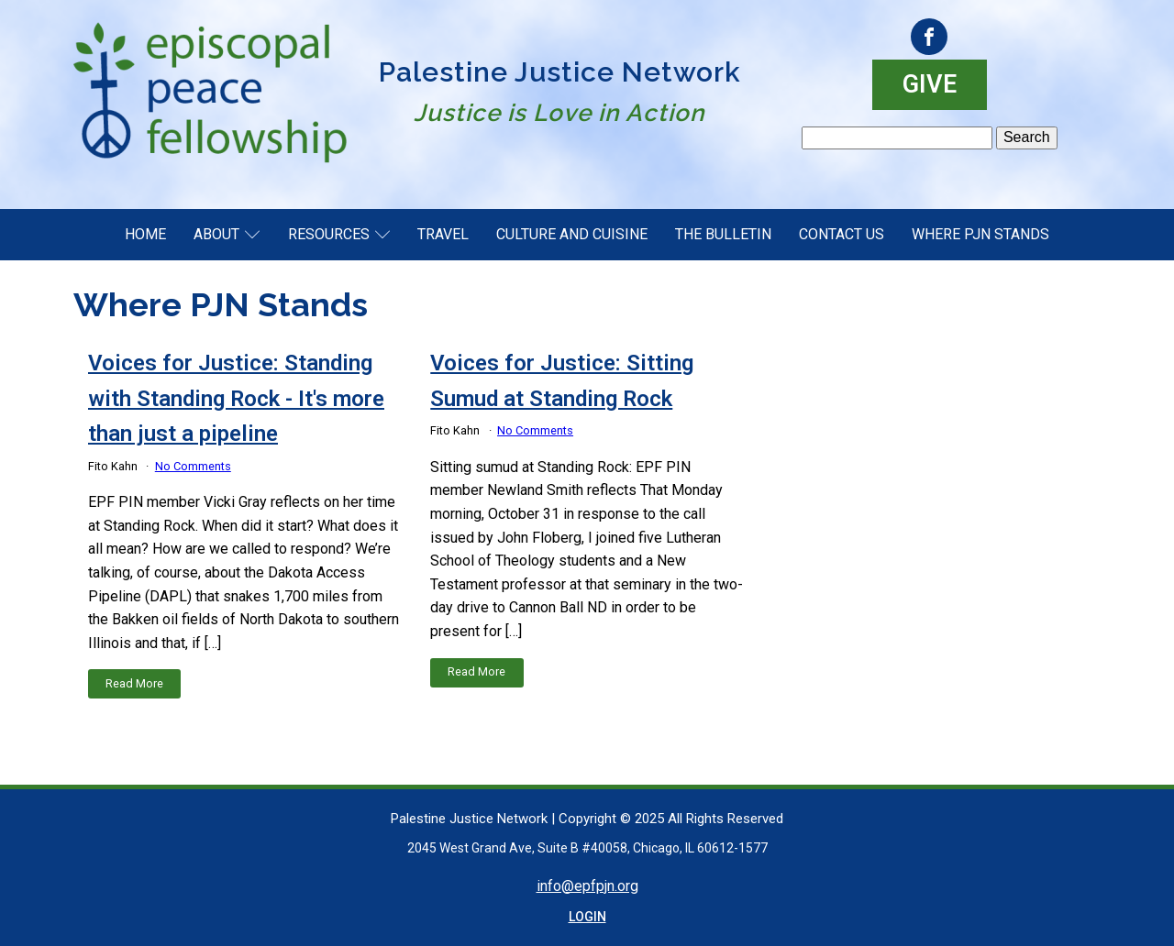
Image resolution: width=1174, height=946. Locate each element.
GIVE (930, 84)
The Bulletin (723, 234)
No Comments (193, 466)
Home (145, 234)
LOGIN (587, 916)
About (227, 234)
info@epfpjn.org (587, 886)
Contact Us (841, 234)
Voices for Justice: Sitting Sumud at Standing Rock (561, 380)
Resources (339, 234)
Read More (134, 683)
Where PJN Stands (980, 234)
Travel (443, 234)
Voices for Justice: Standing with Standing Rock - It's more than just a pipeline (236, 398)
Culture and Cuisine (572, 234)
